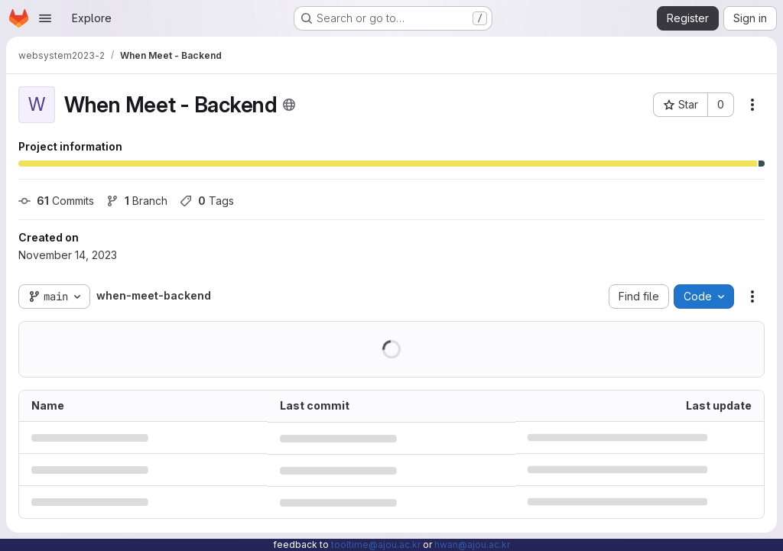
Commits (56, 200)
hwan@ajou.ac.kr (472, 544)
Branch (136, 200)
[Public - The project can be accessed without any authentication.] (289, 105)
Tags (207, 200)
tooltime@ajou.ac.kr (376, 544)
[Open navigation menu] (45, 18)
